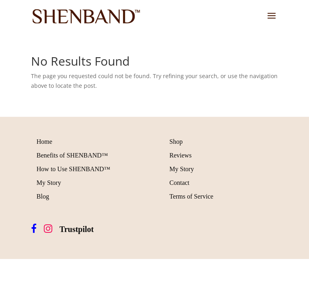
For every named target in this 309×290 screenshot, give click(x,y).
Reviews (180, 155)
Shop (176, 141)
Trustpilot (77, 229)
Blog (43, 196)
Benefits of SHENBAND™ (72, 155)
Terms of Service (191, 196)
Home (44, 141)
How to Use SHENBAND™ (73, 169)
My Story (49, 182)
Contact (179, 182)
